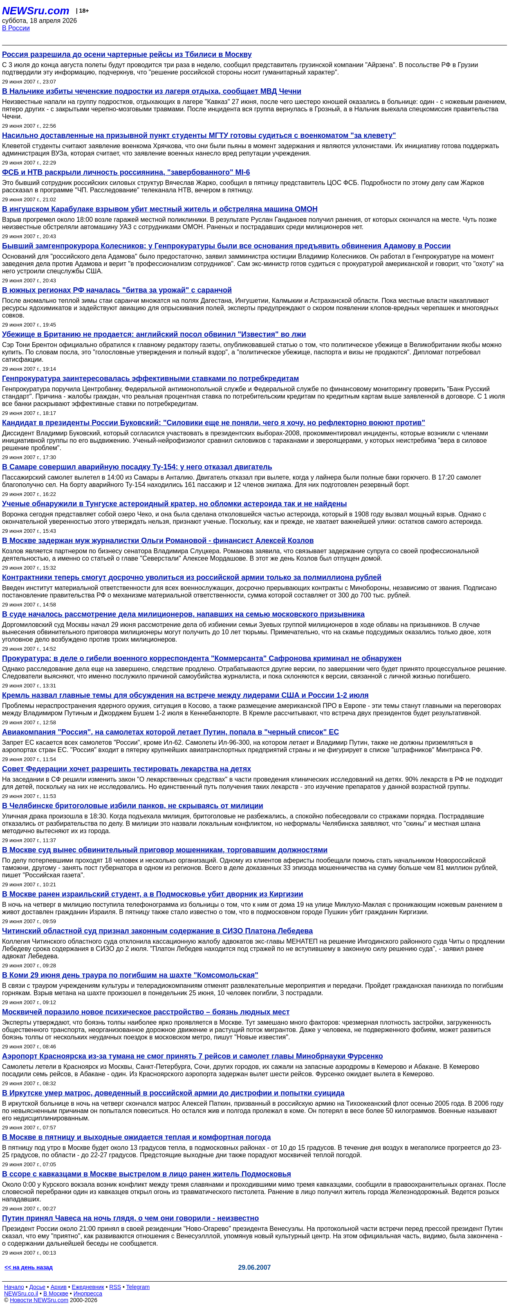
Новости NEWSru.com (39, 1300)
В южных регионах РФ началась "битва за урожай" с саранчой (117, 290)
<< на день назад (28, 1267)
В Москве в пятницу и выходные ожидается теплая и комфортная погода (136, 1137)
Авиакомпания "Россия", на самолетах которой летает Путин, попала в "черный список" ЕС (170, 732)
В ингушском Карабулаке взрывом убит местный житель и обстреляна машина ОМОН (160, 209)
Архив (59, 1287)
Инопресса (88, 1293)
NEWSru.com (36, 11)
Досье (37, 1287)
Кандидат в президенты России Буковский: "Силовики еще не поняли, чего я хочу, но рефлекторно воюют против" (213, 423)
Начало (14, 1287)
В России (16, 28)
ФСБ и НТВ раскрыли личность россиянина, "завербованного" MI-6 (126, 172)
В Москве (55, 1293)
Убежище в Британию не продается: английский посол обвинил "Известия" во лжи (154, 334)
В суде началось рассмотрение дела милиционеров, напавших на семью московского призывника (183, 614)
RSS (115, 1287)
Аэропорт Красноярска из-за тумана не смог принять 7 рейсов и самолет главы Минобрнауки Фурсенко (192, 1056)
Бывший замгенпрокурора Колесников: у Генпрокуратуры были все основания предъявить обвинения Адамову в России (226, 246)
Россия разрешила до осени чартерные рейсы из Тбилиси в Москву (127, 54)
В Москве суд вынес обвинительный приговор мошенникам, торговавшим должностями (164, 850)
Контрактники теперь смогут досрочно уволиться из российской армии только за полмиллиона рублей (191, 577)
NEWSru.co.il (21, 1293)
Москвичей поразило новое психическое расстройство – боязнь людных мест (145, 1012)
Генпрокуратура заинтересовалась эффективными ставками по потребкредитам (150, 378)
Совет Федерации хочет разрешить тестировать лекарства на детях (126, 769)
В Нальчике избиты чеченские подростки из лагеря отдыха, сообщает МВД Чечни (151, 91)
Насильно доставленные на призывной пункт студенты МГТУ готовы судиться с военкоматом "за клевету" (199, 135)
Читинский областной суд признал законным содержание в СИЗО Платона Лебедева (157, 931)
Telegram (138, 1287)
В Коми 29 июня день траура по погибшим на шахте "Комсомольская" (130, 975)
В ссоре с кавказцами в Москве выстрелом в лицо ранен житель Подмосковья (146, 1174)
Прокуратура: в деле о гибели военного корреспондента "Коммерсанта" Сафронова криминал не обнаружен (201, 658)
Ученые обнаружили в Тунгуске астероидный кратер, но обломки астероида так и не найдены (174, 504)
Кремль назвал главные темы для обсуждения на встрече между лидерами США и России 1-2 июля (185, 695)
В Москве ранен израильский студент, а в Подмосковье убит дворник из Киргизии (152, 894)
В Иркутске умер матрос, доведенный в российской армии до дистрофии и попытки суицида (173, 1093)
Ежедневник (88, 1287)
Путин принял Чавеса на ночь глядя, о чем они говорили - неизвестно (130, 1218)
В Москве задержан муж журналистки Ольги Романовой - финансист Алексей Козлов (158, 540)
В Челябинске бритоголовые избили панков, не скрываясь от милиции (132, 806)
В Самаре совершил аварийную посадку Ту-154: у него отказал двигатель (137, 467)
